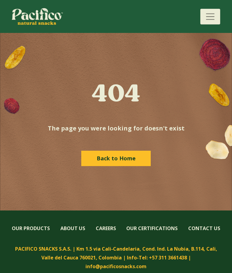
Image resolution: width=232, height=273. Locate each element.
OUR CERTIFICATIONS (152, 228)
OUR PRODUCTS (31, 228)
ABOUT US (72, 228)
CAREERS (106, 228)
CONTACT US (204, 228)
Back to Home (116, 158)
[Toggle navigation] (210, 16)
